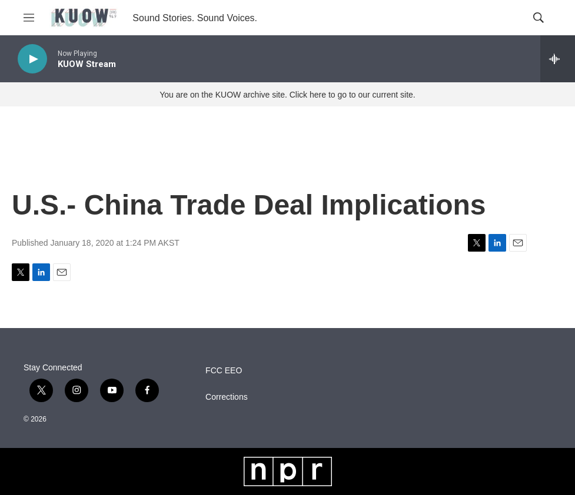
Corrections (226, 397)
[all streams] (557, 58)
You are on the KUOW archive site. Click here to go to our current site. (287, 94)
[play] (32, 59)
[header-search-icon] (538, 17)
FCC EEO (223, 370)
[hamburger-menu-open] (29, 17)
